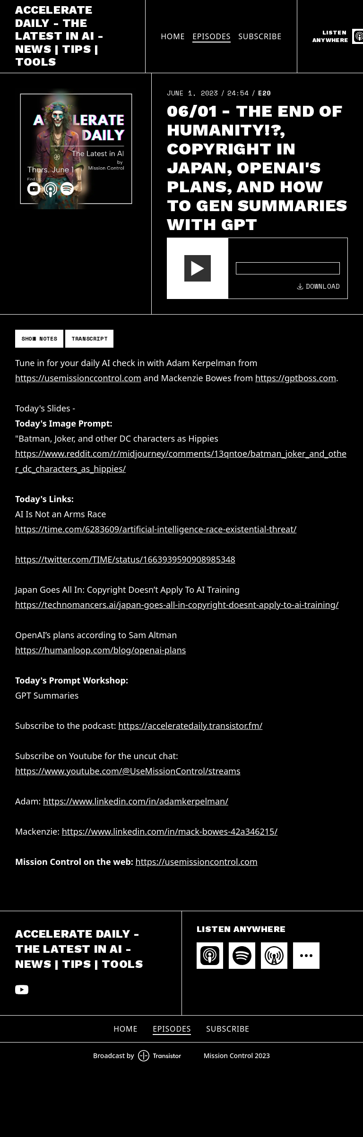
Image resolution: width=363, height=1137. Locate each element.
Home (173, 36)
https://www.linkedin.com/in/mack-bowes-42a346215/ (169, 831)
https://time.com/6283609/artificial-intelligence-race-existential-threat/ (155, 529)
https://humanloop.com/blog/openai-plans (100, 650)
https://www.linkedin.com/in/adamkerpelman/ (135, 801)
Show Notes (39, 338)
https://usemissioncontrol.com (197, 861)
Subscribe (260, 36)
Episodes (211, 36)
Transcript (89, 338)
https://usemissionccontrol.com (78, 378)
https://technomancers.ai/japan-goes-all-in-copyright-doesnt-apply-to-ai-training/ (176, 604)
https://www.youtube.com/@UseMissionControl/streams (128, 771)
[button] (197, 268)
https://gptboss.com (295, 378)
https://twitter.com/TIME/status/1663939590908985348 (125, 559)
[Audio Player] (257, 268)
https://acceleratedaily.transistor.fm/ (190, 725)
